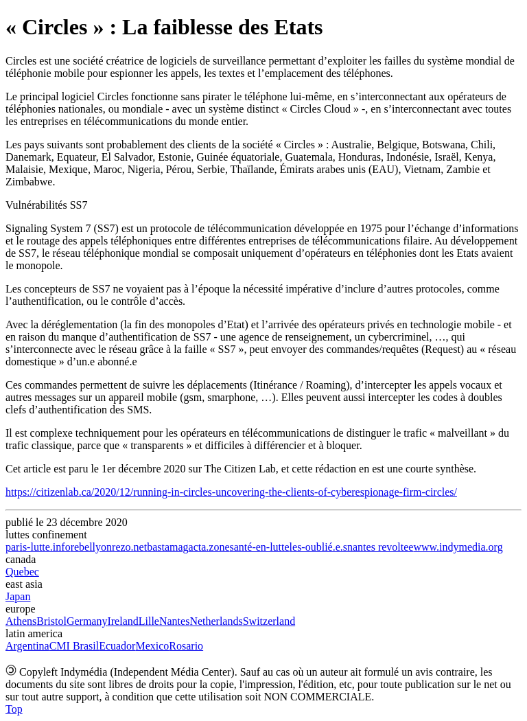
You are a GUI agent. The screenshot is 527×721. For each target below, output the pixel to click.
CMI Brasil (74, 646)
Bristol (51, 621)
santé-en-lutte (260, 547)
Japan (17, 596)
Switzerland (269, 621)
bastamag (167, 547)
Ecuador (117, 646)
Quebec (22, 571)
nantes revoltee (380, 547)
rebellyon (91, 547)
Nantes (174, 621)
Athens (20, 621)
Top (14, 709)
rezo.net (129, 547)
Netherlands (215, 621)
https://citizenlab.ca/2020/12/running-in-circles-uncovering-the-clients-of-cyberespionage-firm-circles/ (231, 492)
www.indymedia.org (457, 547)
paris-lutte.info (38, 547)
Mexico (152, 646)
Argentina (27, 646)
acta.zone (209, 547)
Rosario (186, 646)
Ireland (122, 621)
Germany (87, 621)
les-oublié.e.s (318, 547)
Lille (149, 621)
